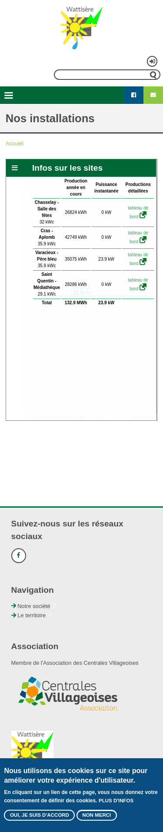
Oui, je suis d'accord (39, 815)
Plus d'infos (116, 800)
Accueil (14, 143)
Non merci (96, 815)
